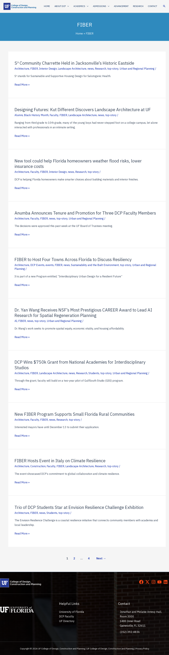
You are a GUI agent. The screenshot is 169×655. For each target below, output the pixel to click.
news (90, 68)
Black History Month (36, 115)
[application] (68, 6)
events (50, 265)
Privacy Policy (142, 648)
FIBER (34, 68)
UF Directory (66, 621)
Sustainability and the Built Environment (95, 265)
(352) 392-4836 (130, 632)
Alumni (19, 115)
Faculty (54, 115)
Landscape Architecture (72, 68)
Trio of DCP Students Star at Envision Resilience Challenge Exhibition (79, 507)
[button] (62, 6)
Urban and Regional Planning (136, 68)
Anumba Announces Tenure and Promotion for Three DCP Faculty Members (85, 213)
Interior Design (48, 68)
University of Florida (71, 611)
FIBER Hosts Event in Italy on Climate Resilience (60, 460)
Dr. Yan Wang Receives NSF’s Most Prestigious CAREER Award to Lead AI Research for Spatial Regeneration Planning (83, 312)
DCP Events (37, 265)
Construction (38, 466)
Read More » (22, 84)
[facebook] (142, 582)
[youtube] (160, 582)
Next (101, 558)
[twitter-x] (148, 582)
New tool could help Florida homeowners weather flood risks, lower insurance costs (78, 163)
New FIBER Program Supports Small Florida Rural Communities (75, 414)
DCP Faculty (66, 616)
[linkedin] (166, 582)
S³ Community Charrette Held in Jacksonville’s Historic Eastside (75, 63)
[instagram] (154, 582)
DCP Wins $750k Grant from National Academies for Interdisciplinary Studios (80, 364)
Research (100, 68)
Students (93, 373)
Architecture (22, 68)
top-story (112, 68)
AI (16, 321)
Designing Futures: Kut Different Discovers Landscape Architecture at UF (83, 109)
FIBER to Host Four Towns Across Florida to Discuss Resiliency (73, 259)
